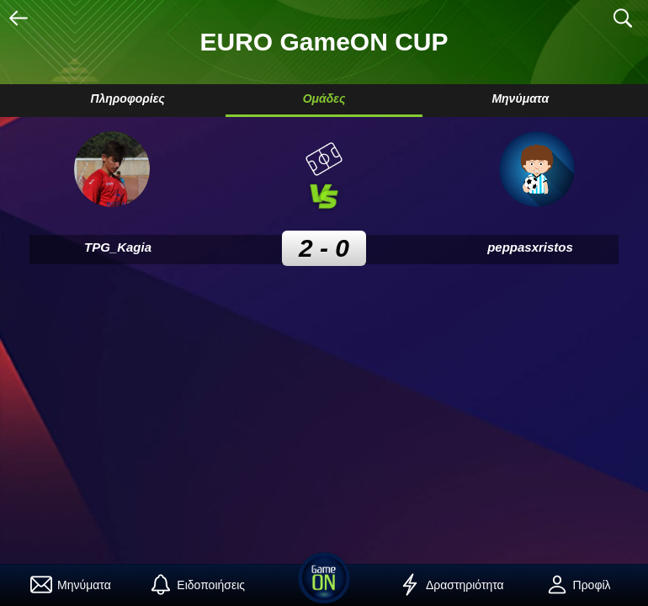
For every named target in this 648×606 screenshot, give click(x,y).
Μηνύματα (520, 98)
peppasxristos (530, 247)
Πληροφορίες (127, 98)
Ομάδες (324, 98)
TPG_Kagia (117, 247)
